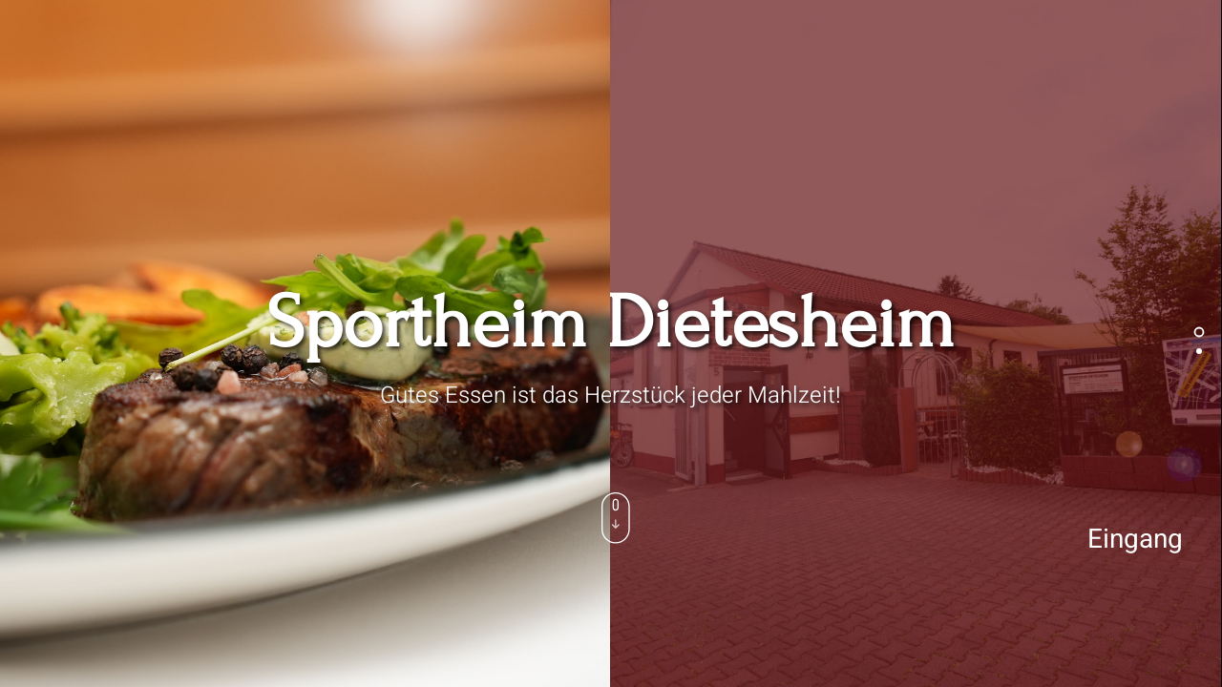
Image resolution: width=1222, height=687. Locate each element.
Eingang (1135, 539)
